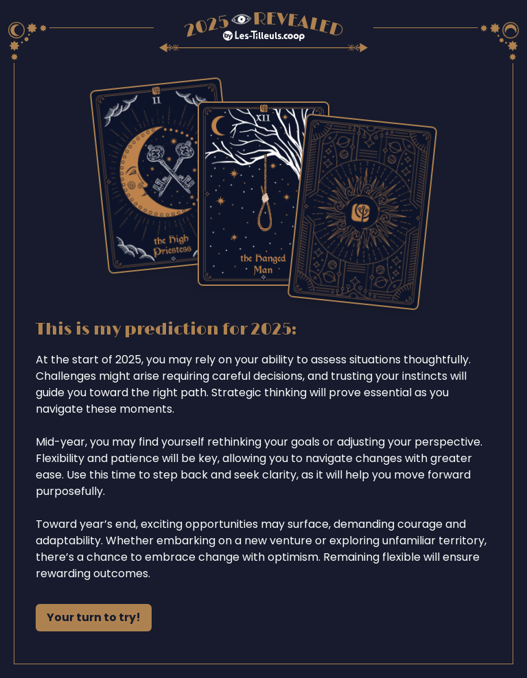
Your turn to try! (94, 617)
